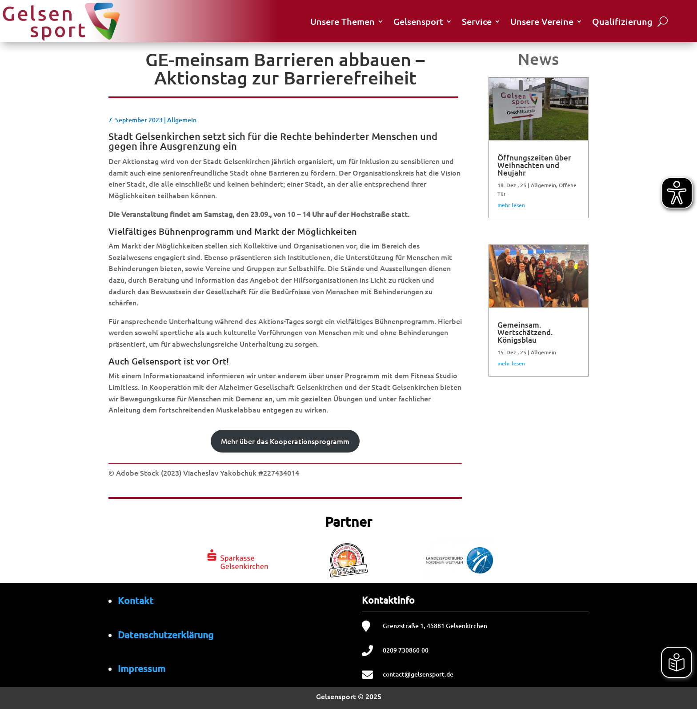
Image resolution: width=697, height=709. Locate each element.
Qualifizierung (622, 21)
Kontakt (135, 600)
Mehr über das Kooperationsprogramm (285, 441)
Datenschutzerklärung (165, 635)
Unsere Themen (342, 21)
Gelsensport (418, 21)
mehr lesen (511, 205)
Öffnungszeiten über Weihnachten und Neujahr (534, 165)
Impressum (141, 668)
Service (477, 21)
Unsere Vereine (541, 21)
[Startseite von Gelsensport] (60, 21)
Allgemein (181, 120)
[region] (348, 558)
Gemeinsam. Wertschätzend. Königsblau (525, 332)
